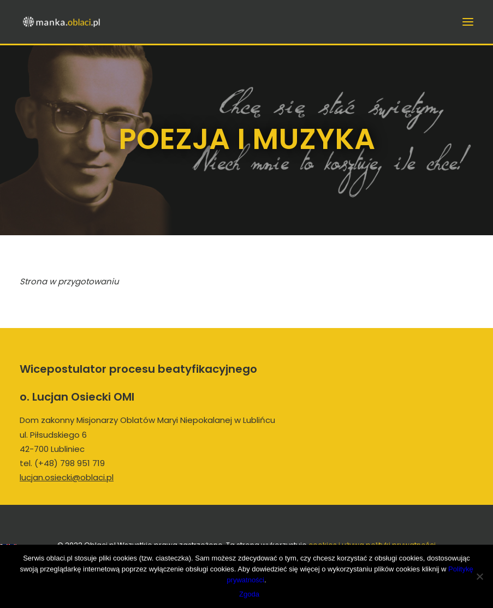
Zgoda (249, 594)
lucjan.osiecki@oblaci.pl (67, 477)
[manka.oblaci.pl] (61, 22)
